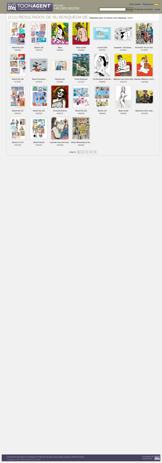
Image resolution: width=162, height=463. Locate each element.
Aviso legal (58, 457)
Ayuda (157, 9)
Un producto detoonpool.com (148, 458)
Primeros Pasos (78, 457)
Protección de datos (45, 457)
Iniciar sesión (135, 4)
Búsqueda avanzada (143, 9)
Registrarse (148, 4)
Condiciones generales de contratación (21, 457)
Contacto (67, 457)
